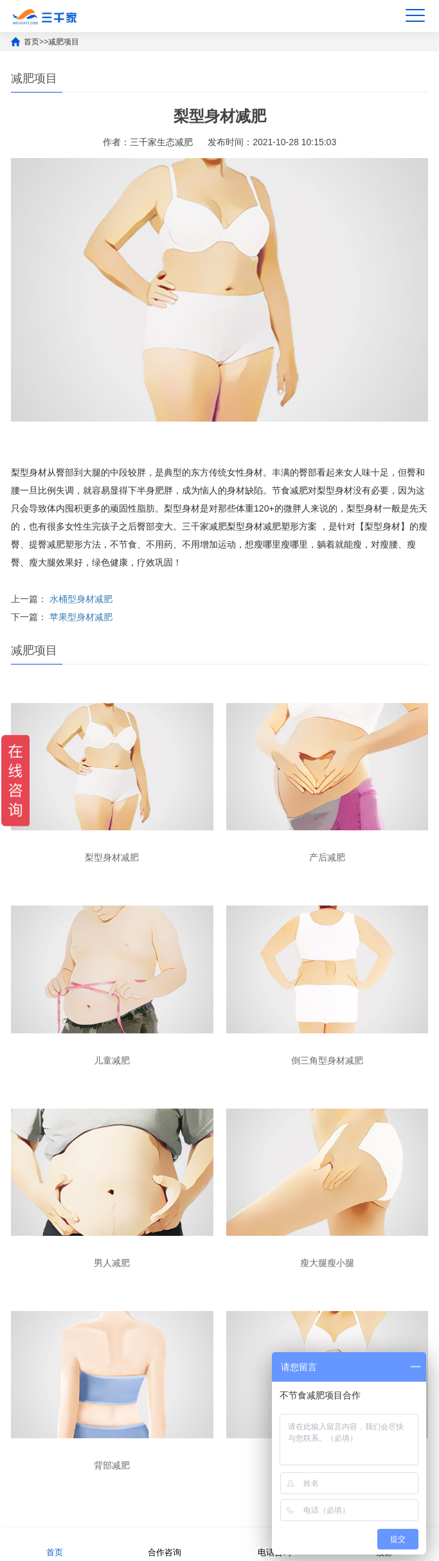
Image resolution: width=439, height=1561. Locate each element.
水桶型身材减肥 (80, 599)
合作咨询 (164, 1544)
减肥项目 (63, 41)
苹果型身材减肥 (80, 617)
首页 (31, 41)
